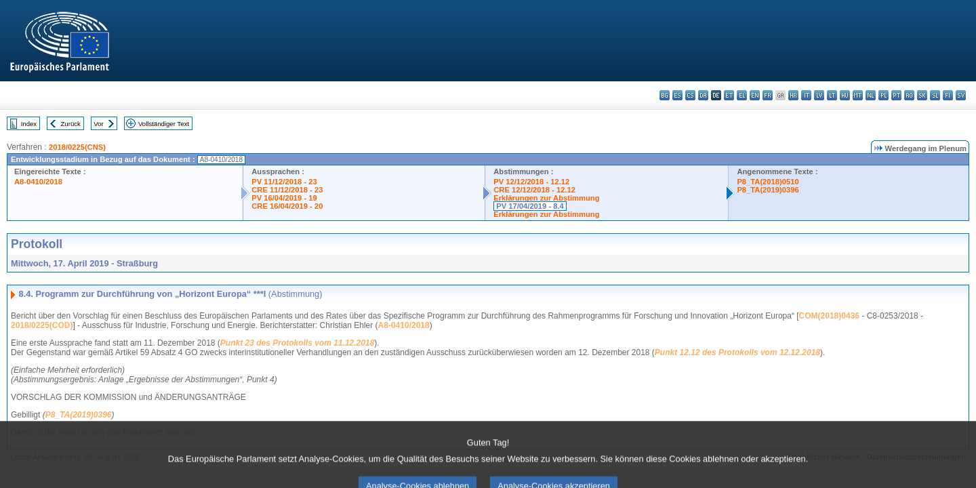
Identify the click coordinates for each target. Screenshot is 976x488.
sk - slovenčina (922, 95)
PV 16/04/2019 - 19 (284, 198)
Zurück (71, 123)
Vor (98, 123)
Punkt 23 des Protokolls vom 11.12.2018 (297, 343)
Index (29, 123)
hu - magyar (845, 95)
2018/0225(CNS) (77, 147)
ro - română (909, 95)
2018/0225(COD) (42, 325)
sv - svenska (961, 95)
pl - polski (883, 95)
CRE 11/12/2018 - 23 (287, 190)
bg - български (664, 95)
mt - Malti (858, 95)
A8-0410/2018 (38, 182)
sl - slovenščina (935, 95)
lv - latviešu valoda (819, 95)
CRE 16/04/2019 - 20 (287, 206)
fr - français (767, 95)
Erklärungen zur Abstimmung (546, 198)
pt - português (896, 95)
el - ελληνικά (742, 95)
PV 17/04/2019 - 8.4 (530, 206)
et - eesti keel (729, 95)
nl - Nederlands (871, 95)
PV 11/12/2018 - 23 (284, 182)
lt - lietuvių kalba (832, 95)
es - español (677, 95)
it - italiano (806, 95)
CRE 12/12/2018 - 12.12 (534, 190)
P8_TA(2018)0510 (767, 182)
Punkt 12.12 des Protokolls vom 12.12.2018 (737, 352)
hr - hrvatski (793, 95)
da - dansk (703, 95)
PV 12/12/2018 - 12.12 (531, 182)
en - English (755, 95)
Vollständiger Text (163, 123)
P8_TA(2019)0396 (767, 190)
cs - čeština (690, 95)
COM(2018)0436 (829, 316)
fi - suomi (948, 95)
